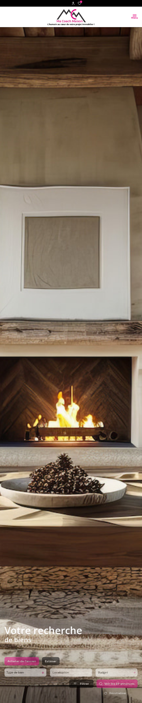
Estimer (51, 668)
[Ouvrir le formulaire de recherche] (81, 690)
